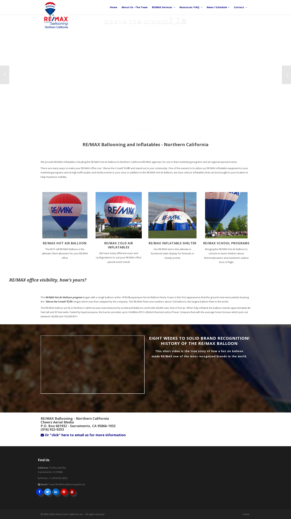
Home (246, 514)
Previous (4, 75)
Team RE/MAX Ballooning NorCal (67, 484)
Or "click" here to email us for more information (83, 435)
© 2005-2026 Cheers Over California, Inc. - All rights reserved (72, 514)
